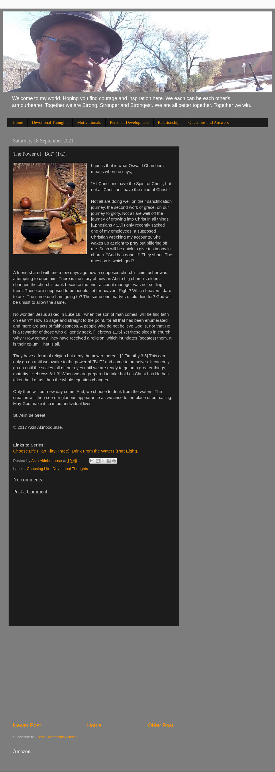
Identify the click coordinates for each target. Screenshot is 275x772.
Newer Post (27, 725)
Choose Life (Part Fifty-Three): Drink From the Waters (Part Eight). (75, 451)
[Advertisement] (93, 674)
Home (18, 122)
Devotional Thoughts (50, 122)
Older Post (160, 725)
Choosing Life (38, 469)
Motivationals (89, 122)
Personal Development (129, 122)
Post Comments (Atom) (57, 737)
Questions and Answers (208, 122)
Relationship (169, 122)
